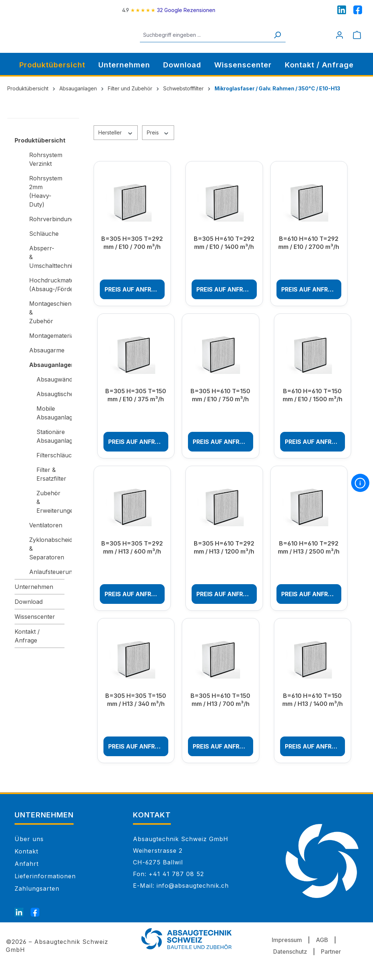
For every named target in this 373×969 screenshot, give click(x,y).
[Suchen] (285, 35)
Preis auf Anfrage (134, 289)
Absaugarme (46, 350)
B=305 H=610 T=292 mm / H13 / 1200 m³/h (224, 547)
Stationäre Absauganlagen (50, 436)
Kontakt (26, 851)
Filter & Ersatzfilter (50, 474)
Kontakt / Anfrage (27, 636)
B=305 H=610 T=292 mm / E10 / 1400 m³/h (224, 242)
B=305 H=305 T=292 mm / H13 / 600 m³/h (132, 547)
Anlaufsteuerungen (46, 571)
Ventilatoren (45, 525)
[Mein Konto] (339, 35)
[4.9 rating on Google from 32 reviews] (168, 10)
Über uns (29, 839)
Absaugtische (50, 394)
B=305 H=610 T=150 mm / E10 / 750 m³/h (220, 395)
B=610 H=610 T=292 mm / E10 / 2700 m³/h (308, 242)
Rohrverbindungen (46, 219)
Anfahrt (27, 863)
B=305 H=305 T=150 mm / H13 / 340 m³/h (135, 699)
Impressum (287, 939)
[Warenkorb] (357, 35)
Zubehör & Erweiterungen (50, 501)
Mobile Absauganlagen (50, 413)
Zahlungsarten (37, 888)
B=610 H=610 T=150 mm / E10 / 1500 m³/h (312, 395)
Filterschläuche (50, 455)
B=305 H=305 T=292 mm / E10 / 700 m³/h (132, 242)
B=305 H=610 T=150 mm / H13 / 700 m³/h (220, 699)
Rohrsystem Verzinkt (45, 159)
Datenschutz (290, 951)
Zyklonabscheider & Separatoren (46, 548)
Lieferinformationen (45, 876)
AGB (322, 939)
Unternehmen (34, 586)
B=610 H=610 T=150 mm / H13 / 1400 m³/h (312, 699)
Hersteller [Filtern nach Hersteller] (115, 132)
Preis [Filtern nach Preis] (158, 132)
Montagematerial (46, 335)
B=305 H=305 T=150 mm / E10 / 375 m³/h (135, 395)
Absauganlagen (46, 364)
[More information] (360, 483)
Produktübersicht (39, 140)
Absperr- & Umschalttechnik (46, 257)
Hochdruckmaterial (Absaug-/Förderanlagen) (46, 285)
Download (29, 601)
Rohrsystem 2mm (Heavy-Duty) (45, 191)
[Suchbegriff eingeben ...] (213, 35)
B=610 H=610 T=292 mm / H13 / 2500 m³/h (308, 547)
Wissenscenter (35, 616)
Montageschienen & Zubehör (46, 312)
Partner (331, 951)
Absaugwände (50, 379)
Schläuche (44, 233)
